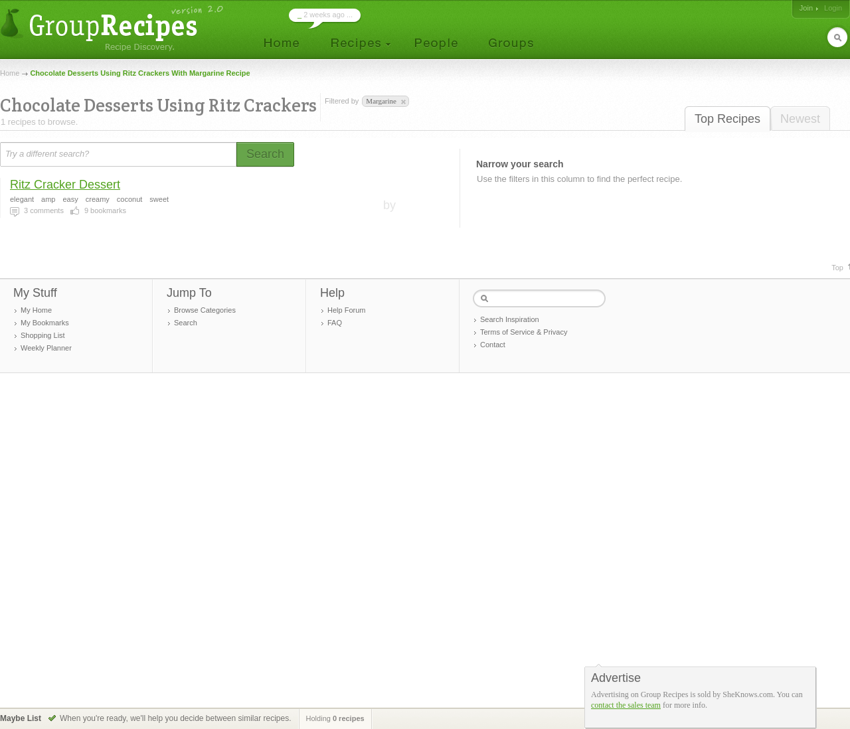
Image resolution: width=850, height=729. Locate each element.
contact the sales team (626, 705)
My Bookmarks (45, 323)
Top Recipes (727, 118)
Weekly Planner (46, 348)
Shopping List (43, 335)
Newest (800, 118)
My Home (36, 310)
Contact (492, 345)
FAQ (334, 323)
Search (185, 323)
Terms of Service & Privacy (523, 332)
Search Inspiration (509, 319)
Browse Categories (205, 310)
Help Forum (346, 310)
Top (837, 268)
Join (806, 8)
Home (9, 73)
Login (833, 8)
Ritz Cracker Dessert (65, 184)
